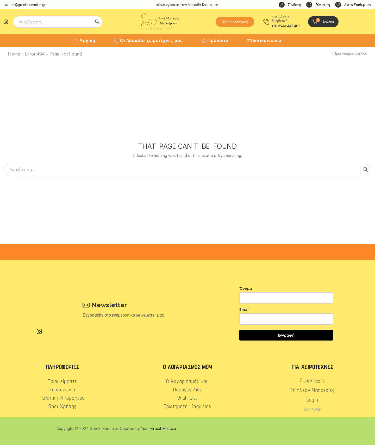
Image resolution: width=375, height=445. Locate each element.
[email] (286, 319)
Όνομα (245, 288)
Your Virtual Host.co (158, 428)
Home (14, 54)
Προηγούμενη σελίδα (350, 53)
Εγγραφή (286, 335)
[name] (286, 298)
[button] (290, 5)
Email (244, 309)
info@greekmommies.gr (28, 4)
